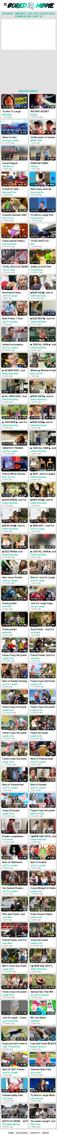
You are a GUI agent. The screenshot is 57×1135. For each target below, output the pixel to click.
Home (11, 1133)
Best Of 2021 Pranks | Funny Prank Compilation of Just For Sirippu (15, 1069)
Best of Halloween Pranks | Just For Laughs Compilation (13, 862)
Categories (22, 1133)
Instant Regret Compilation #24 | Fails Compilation (14, 163)
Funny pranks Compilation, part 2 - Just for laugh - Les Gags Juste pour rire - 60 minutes (14, 603)
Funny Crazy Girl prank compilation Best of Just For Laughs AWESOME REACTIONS (14, 655)
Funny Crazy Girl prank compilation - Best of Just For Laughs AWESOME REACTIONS (14, 733)
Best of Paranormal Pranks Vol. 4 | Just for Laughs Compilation (14, 785)
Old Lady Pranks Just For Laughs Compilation (13, 914)
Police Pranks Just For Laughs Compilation (14, 940)
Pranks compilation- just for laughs (13, 836)
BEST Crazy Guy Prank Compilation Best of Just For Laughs (14, 966)
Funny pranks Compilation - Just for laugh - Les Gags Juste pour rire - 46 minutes (14, 629)
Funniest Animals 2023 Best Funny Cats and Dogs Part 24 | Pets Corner (14, 215)
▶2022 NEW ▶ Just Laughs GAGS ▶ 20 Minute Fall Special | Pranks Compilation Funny (13, 552)
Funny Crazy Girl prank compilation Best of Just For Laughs (14, 707)
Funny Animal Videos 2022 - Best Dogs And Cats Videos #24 (14, 241)
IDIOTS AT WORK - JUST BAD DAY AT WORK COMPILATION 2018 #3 (15, 1121)
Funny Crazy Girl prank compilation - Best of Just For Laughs (14, 759)
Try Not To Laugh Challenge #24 (11, 111)
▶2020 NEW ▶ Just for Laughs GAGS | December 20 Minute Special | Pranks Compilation (14, 500)
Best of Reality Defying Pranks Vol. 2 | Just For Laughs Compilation (14, 681)
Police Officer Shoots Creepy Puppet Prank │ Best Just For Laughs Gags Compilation (14, 474)
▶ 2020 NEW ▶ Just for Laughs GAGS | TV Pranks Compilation (14, 422)
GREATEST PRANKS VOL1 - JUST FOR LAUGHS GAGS (12, 448)
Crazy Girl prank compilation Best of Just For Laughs (13, 810)
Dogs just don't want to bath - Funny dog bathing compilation (14, 1044)
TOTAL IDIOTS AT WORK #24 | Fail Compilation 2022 (15, 267)
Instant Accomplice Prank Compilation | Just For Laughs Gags (14, 345)
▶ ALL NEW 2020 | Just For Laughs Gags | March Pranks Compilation (14, 396)
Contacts (35, 1133)
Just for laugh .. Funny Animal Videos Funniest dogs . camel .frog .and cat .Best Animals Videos (15, 1018)
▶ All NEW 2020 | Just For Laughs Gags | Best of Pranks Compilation (15, 370)
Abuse (45, 1133)
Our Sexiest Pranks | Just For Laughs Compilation (13, 888)
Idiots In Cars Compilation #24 (11, 137)
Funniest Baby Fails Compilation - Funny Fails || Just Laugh (13, 1095)
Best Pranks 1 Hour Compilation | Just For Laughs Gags (14, 318)
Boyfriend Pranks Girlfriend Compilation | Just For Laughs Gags (14, 293)
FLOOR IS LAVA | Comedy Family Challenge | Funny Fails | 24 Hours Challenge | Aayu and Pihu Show (14, 189)
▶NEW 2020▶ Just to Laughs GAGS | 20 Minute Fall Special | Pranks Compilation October (13, 526)
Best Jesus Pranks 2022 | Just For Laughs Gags (14, 577)
